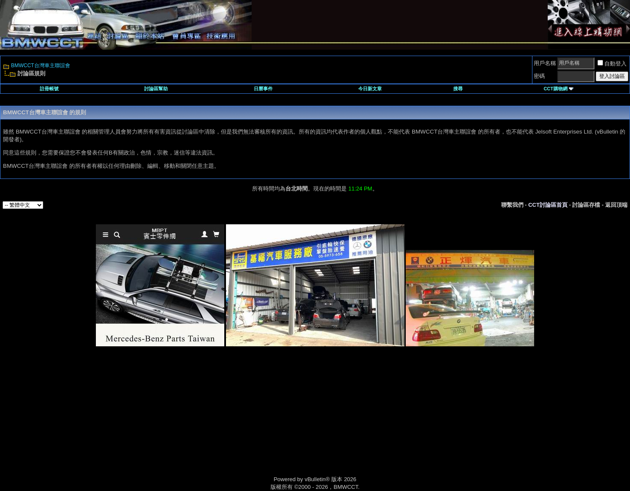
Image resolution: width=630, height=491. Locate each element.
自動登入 (612, 63)
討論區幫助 (156, 88)
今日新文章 (370, 88)
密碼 (539, 76)
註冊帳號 (49, 88)
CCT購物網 (559, 88)
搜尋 (458, 88)
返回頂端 (616, 205)
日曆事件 (263, 88)
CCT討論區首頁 (548, 205)
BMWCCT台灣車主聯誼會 (40, 65)
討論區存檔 (586, 205)
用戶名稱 (545, 63)
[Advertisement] (242, 420)
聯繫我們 (512, 205)
